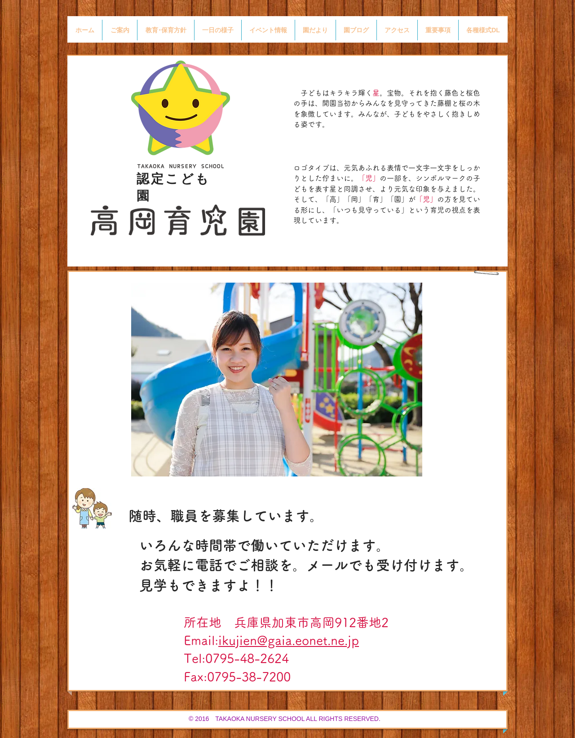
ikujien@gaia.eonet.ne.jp (288, 640)
